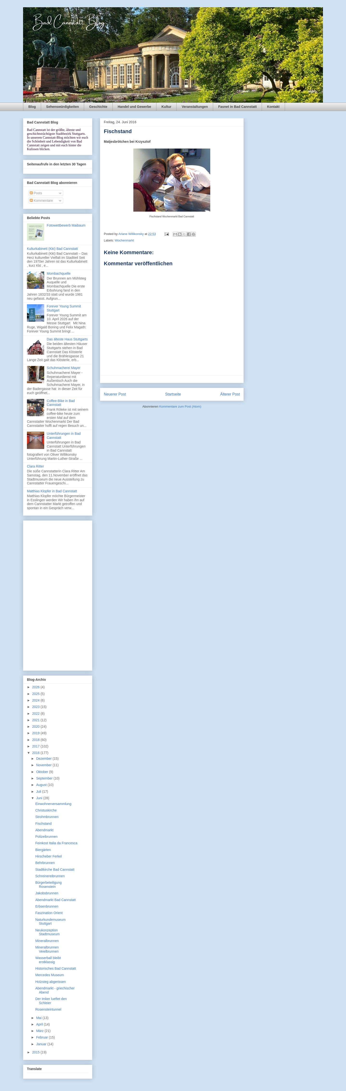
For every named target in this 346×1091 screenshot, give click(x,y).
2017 (36, 746)
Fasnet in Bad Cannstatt (237, 107)
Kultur (166, 107)
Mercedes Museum (49, 975)
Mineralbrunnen (47, 941)
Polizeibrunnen (46, 836)
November (44, 765)
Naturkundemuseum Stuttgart (50, 922)
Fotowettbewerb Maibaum (66, 225)
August (41, 785)
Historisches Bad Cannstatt (55, 968)
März (40, 1031)
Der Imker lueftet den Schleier (51, 1001)
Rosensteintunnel (48, 1009)
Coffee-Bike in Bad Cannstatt (61, 403)
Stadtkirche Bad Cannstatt (54, 869)
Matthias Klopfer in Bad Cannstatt (52, 491)
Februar (42, 1037)
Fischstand (43, 823)
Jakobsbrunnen (46, 893)
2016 (36, 753)
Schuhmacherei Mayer (63, 368)
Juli (39, 791)
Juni (39, 798)
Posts (36, 193)
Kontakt (273, 107)
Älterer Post (230, 394)
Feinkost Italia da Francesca (56, 843)
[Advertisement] (57, 594)
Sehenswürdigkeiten (62, 107)
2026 (36, 687)
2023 (36, 707)
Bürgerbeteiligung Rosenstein (48, 885)
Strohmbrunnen (47, 817)
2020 (36, 726)
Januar (41, 1044)
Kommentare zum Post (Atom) (180, 406)
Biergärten (43, 850)
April (40, 1024)
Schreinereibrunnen (50, 876)
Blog (32, 107)
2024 (36, 700)
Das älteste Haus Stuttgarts (67, 339)
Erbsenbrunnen (46, 906)
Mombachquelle (59, 273)
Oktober (42, 772)
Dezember (44, 758)
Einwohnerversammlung (53, 804)
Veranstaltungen (195, 107)
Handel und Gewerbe (134, 107)
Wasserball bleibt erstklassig (48, 960)
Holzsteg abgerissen (50, 982)
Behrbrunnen (45, 863)
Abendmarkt (44, 830)
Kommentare (41, 200)
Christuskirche (46, 810)
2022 (36, 713)
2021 (36, 720)
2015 (36, 1052)
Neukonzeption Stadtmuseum (47, 932)
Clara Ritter (35, 466)
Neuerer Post (115, 394)
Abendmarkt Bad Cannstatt (55, 900)
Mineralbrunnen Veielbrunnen (47, 949)
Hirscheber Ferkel (48, 856)
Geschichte (98, 107)
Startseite (173, 394)
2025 (36, 694)
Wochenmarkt (124, 240)
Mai (39, 1018)
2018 (36, 740)
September (44, 778)
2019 (36, 733)
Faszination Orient (49, 913)
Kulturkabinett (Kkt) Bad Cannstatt (52, 249)
